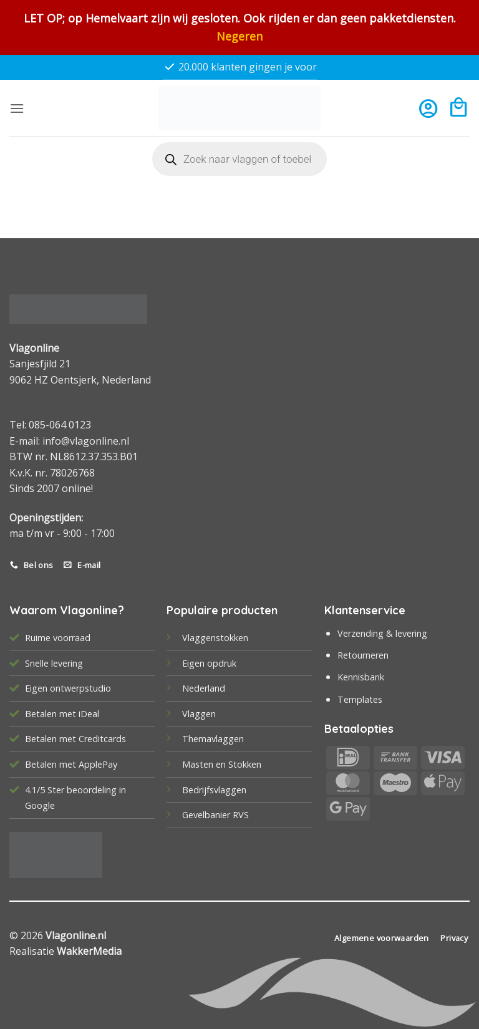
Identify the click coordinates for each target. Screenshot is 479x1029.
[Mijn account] (428, 108)
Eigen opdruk (209, 663)
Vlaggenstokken (215, 638)
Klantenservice (364, 610)
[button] (16, 108)
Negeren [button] (239, 36)
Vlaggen (199, 714)
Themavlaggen (213, 739)
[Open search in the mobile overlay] (239, 159)
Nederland (203, 688)
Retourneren (363, 655)
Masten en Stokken (221, 764)
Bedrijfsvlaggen (214, 790)
